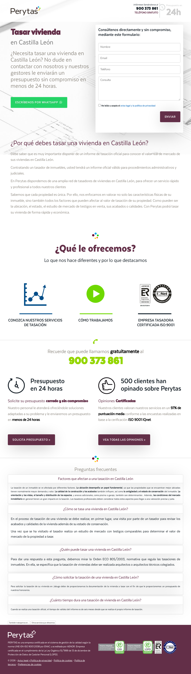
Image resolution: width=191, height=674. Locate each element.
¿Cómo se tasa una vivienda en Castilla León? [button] (95, 509)
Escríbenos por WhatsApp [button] (39, 102)
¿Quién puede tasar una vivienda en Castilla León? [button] (95, 550)
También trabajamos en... (19, 623)
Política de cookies (63, 660)
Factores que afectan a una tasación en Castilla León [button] (95, 479)
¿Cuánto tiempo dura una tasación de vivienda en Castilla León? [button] (95, 600)
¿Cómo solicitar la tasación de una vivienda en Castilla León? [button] (95, 577)
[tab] (95, 479)
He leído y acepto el (126, 105)
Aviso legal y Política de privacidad (35, 660)
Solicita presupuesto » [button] (31, 439)
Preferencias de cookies (29, 664)
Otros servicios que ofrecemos (43, 623)
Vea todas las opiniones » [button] (124, 439)
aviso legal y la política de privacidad (137, 105)
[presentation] (123, 117)
